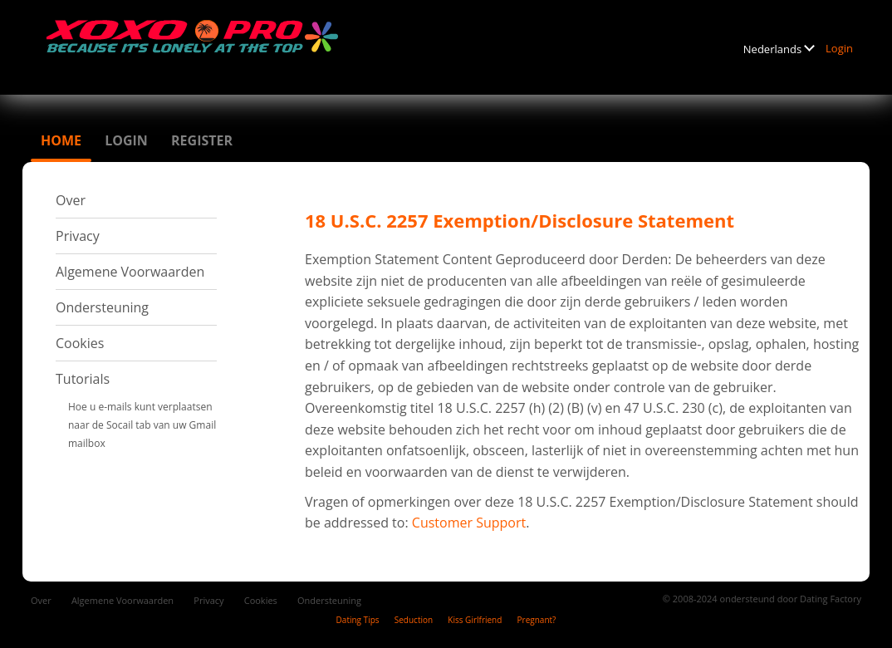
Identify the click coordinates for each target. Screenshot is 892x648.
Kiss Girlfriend (475, 620)
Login (839, 48)
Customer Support (469, 522)
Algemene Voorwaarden (130, 272)
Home (61, 140)
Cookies (80, 343)
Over (71, 200)
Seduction (414, 620)
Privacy (78, 236)
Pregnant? (536, 620)
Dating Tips (358, 620)
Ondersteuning (102, 307)
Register (202, 140)
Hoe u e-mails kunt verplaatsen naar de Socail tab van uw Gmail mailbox (142, 425)
